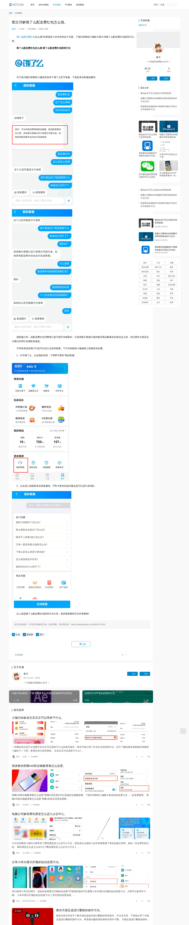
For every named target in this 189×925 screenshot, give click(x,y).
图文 (158, 272)
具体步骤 (171, 285)
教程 (171, 267)
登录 (159, 4)
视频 (158, 285)
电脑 (145, 293)
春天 (14, 29)
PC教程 (69, 4)
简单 (171, 272)
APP (171, 280)
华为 (158, 276)
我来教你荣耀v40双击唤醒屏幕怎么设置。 (39, 762)
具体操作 (145, 302)
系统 (158, 280)
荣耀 (145, 280)
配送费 (26, 37)
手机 (171, 298)
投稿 (175, 5)
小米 (158, 289)
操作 (145, 263)
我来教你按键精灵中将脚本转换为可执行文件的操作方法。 (148, 154)
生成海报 (17, 655)
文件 (158, 302)
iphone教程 (45, 4)
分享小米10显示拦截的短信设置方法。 (37, 851)
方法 (158, 263)
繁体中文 (143, 25)
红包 (32, 37)
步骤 (171, 263)
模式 (145, 285)
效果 (171, 302)
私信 (126, 674)
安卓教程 (58, 4)
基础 (158, 293)
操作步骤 (145, 267)
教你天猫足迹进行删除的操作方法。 (73, 896)
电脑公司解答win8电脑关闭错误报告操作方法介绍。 (168, 135)
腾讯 (158, 298)
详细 (145, 276)
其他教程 (81, 4)
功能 (171, 289)
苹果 (171, 293)
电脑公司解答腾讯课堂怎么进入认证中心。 (39, 807)
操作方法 (158, 267)
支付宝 (145, 289)
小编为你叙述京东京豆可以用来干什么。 (38, 718)
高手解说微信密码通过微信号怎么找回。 (148, 175)
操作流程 (145, 272)
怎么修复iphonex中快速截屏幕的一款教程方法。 (168, 174)
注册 (165, 4)
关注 (113, 674)
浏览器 (145, 298)
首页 (34, 4)
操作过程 (171, 276)
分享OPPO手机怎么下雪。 (168, 155)
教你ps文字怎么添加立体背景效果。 (157, 93)
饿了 (19, 37)
